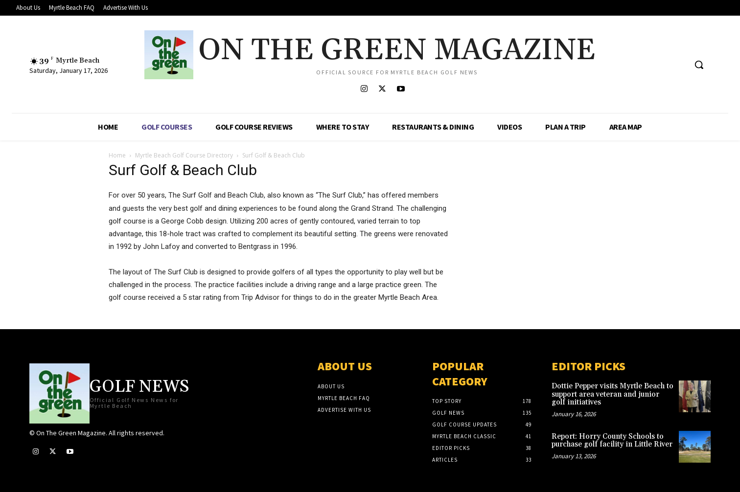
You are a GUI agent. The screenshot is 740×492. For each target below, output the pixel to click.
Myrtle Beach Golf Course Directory (184, 155)
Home (117, 155)
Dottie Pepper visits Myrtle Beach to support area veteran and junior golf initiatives (612, 394)
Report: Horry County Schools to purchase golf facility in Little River (612, 440)
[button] (699, 64)
